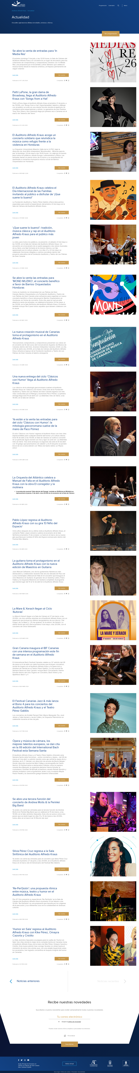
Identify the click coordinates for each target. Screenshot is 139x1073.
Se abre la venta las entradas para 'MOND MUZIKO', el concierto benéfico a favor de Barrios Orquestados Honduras (36, 282)
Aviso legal (57, 1072)
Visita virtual (69, 1064)
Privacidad (74, 1072)
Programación (103, 5)
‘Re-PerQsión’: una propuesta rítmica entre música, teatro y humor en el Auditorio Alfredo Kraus (34, 892)
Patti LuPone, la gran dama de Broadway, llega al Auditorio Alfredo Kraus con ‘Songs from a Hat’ (34, 96)
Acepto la (69, 1022)
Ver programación (111, 34)
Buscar (118, 5)
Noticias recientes (108, 981)
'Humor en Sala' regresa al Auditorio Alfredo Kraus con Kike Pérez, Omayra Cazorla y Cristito (35, 932)
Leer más (15, 75)
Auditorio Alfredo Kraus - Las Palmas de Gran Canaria (18, 4)
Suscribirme (69, 1044)
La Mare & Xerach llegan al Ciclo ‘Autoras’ (32, 610)
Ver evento (61, 75)
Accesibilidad (81, 1072)
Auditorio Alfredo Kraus (19, 11)
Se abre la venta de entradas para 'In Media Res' (34, 52)
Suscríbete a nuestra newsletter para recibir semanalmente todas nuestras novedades (69, 1010)
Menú (125, 5)
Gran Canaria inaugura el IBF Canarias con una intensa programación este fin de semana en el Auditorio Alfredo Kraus (35, 653)
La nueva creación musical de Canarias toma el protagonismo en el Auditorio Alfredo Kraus (36, 335)
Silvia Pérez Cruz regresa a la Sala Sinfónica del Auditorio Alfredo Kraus (34, 852)
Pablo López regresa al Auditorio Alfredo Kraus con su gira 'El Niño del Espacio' (34, 523)
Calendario (111, 5)
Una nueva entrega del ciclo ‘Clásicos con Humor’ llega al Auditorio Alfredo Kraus (35, 380)
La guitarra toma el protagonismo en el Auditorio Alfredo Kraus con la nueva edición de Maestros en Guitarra (36, 564)
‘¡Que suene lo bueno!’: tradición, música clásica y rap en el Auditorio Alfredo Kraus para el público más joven (33, 232)
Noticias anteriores (28, 981)
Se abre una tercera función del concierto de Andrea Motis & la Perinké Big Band (36, 802)
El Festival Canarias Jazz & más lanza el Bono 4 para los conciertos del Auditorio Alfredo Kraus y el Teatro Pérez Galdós (35, 705)
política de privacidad (74, 1022)
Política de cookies (65, 1072)
